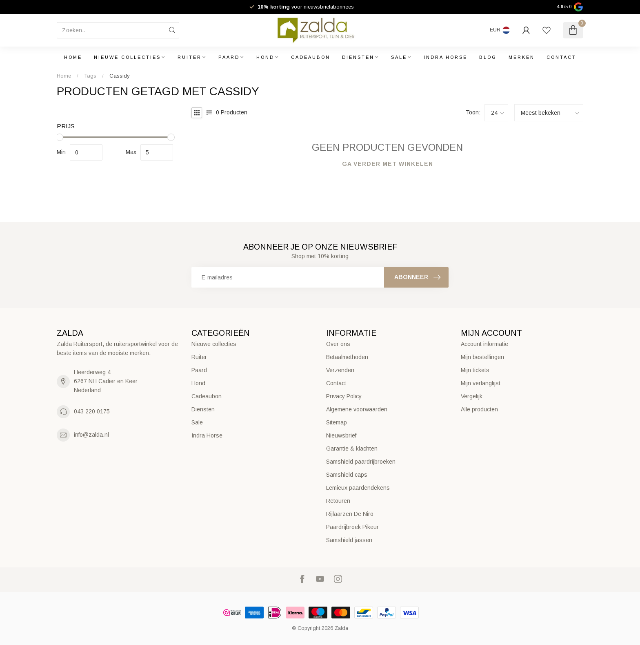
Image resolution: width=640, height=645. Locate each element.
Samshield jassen (349, 540)
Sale (399, 57)
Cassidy (119, 76)
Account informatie (484, 344)
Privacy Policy (344, 396)
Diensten (358, 57)
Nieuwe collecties (127, 57)
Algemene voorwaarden (356, 409)
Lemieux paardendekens (358, 487)
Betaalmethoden (347, 357)
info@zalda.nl (91, 434)
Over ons (338, 344)
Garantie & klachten (352, 448)
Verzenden (340, 370)
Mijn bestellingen (482, 357)
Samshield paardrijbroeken (361, 461)
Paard (229, 57)
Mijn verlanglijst (480, 383)
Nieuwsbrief (341, 435)
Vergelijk (471, 396)
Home (73, 57)
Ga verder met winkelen (387, 164)
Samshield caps (346, 474)
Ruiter (190, 57)
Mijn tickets (475, 370)
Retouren (338, 501)
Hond (265, 57)
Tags (90, 76)
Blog (488, 57)
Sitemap (336, 422)
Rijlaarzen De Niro (349, 514)
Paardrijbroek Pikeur (352, 527)
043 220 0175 (92, 411)
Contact (561, 57)
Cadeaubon (310, 57)
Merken (522, 57)
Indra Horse (445, 57)
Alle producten (479, 409)
